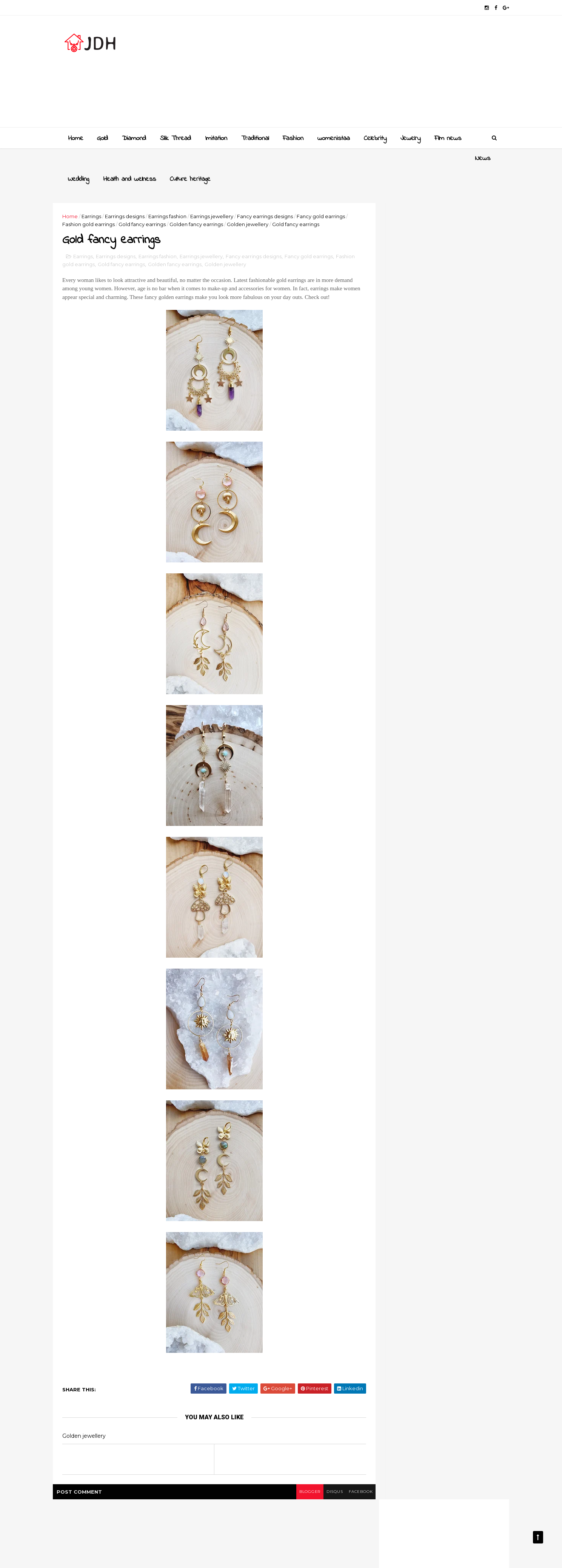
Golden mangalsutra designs (441, 738)
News (74, 158)
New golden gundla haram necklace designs (439, 803)
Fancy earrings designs (280, 195)
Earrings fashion (182, 195)
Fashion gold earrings (127, 203)
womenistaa (333, 137)
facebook (337, 1490)
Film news (447, 137)
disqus (308, 1490)
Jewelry (410, 137)
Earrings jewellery (226, 195)
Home (75, 137)
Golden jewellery (286, 203)
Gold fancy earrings (181, 203)
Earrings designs (140, 195)
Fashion (292, 137)
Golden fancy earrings (235, 203)
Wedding (106, 158)
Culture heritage (218, 158)
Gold (101, 137)
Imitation (215, 137)
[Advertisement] (356, 74)
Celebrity (374, 137)
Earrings (106, 195)
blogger (282, 1490)
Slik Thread (174, 137)
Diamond (133, 137)
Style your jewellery (429, 830)
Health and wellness (157, 158)
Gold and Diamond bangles (440, 769)
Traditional (254, 137)
